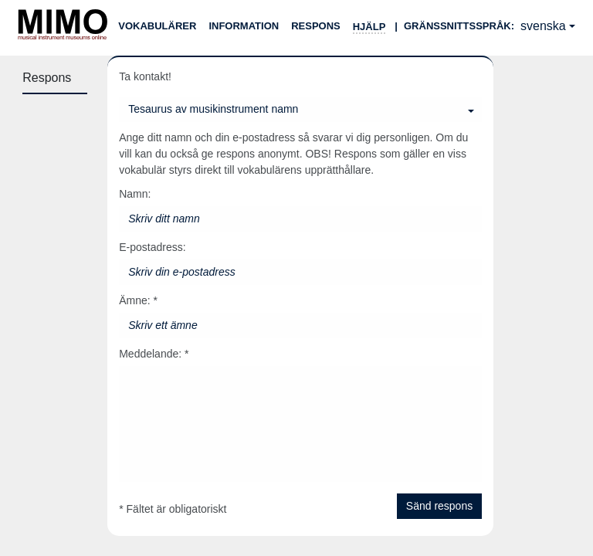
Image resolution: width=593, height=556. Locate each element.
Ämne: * (138, 300)
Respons (316, 26)
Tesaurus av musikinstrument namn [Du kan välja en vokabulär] (213, 109)
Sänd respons (439, 506)
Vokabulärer (157, 26)
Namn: (135, 194)
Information (243, 26)
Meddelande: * (153, 354)
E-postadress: (152, 247)
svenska (543, 25)
